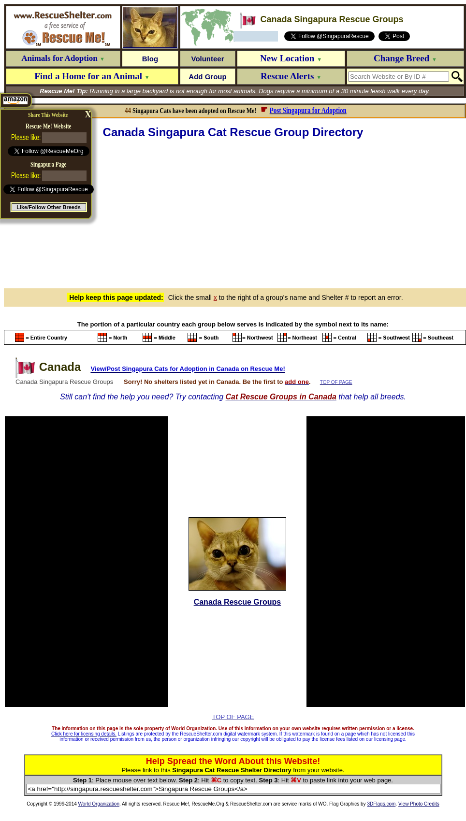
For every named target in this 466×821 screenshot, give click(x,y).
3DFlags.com (381, 804)
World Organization (98, 804)
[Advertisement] (235, 212)
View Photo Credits (418, 804)
